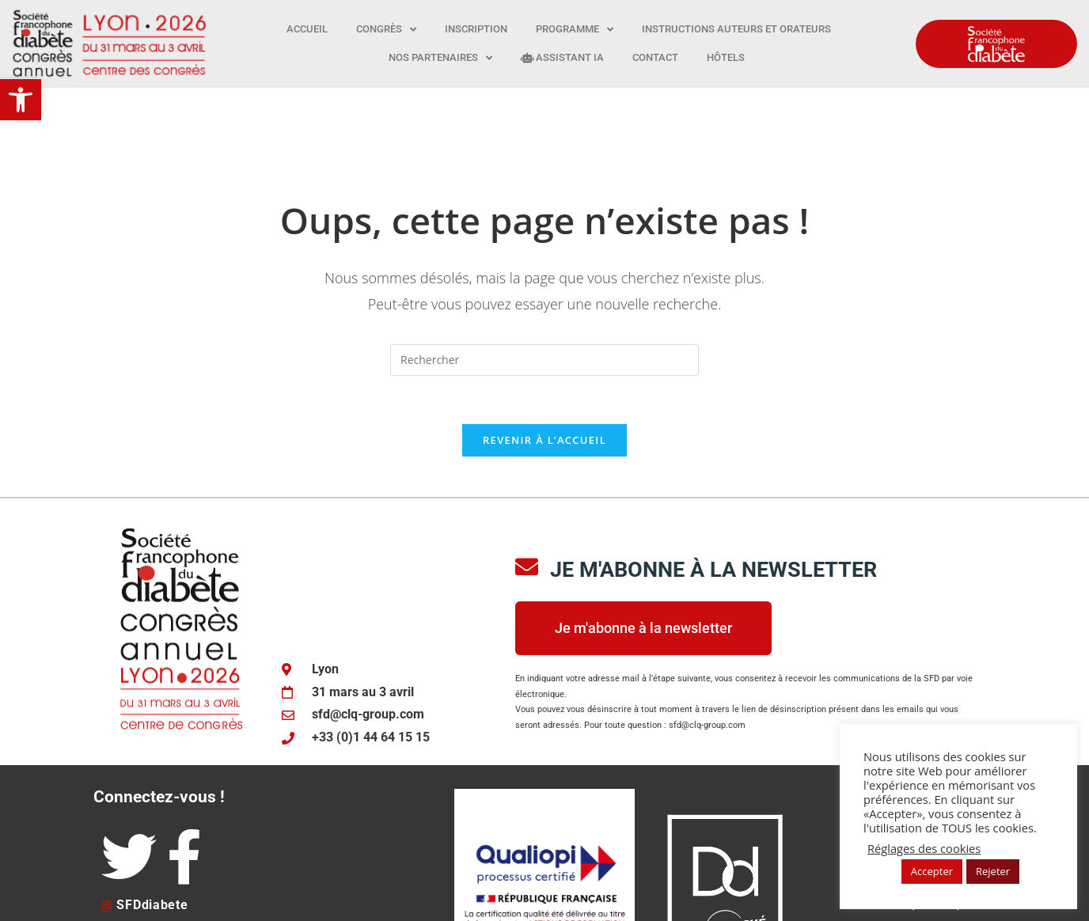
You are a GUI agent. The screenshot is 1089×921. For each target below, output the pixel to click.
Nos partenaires (440, 58)
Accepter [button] (932, 871)
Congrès (386, 30)
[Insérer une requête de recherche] (544, 282)
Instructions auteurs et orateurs (736, 29)
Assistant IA (562, 57)
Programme (574, 30)
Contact (655, 57)
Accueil (307, 29)
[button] (20, 99)
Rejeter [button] (993, 871)
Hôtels (726, 57)
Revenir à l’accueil (544, 362)
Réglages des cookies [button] (924, 848)
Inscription (476, 29)
